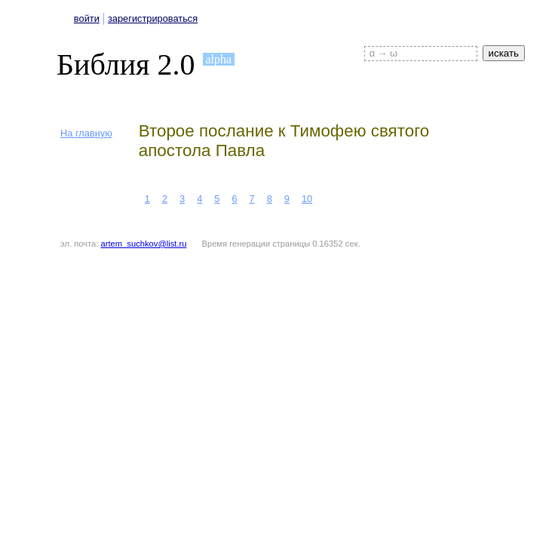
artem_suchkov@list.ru (144, 243)
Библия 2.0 (126, 64)
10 (307, 198)
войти (87, 18)
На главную (86, 133)
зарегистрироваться (153, 18)
